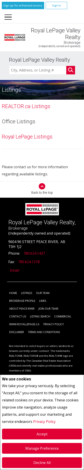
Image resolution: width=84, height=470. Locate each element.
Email (14, 270)
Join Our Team (48, 309)
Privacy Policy (44, 421)
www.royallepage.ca (24, 324)
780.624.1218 (29, 261)
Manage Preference (42, 448)
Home (13, 293)
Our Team (43, 293)
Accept (42, 434)
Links (42, 301)
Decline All (42, 462)
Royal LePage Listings (27, 137)
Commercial (62, 316)
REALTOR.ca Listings (26, 106)
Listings (26, 293)
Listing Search (40, 316)
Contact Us (17, 316)
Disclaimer (16, 332)
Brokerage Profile (22, 301)
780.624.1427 (34, 253)
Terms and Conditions (44, 332)
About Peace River (21, 309)
